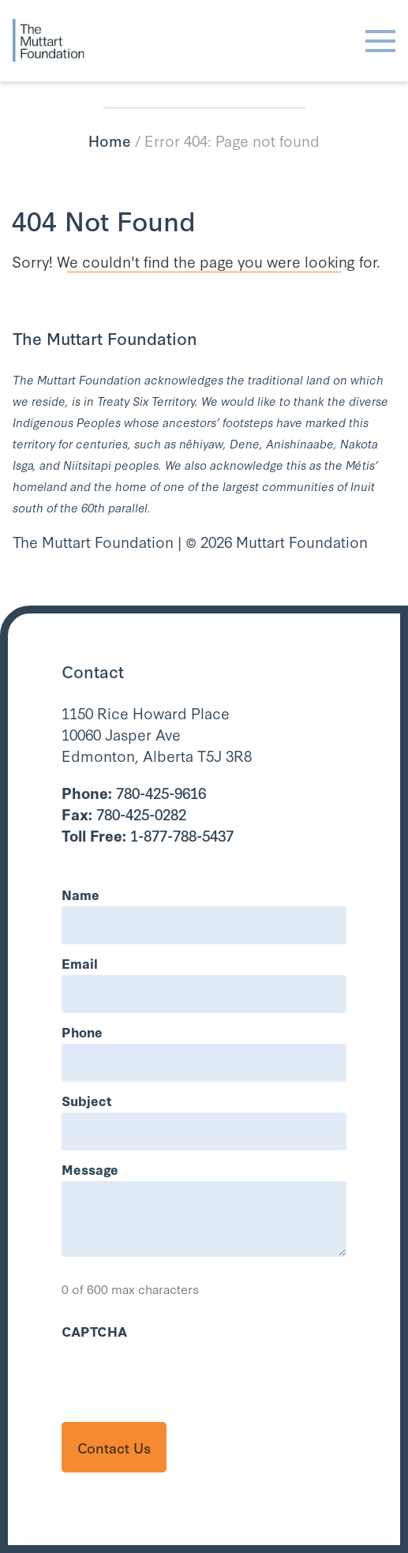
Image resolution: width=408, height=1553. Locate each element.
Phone (82, 1031)
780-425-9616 (134, 792)
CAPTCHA (94, 1331)
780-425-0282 (124, 813)
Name (80, 894)
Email (80, 963)
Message (90, 1169)
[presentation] (181, 1374)
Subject (87, 1100)
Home (109, 140)
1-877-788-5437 (148, 835)
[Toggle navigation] (380, 41)
